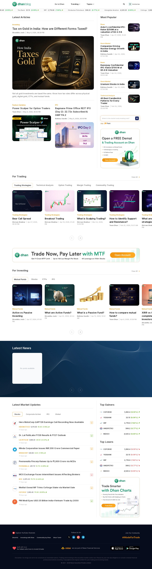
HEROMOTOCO (24, 427)
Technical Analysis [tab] (44, 185)
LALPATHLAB (23, 440)
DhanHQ (15, 537)
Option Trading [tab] (65, 185)
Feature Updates (19, 105)
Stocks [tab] (34, 279)
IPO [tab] (53, 279)
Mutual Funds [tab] (20, 279)
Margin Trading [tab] (84, 185)
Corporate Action (33, 414)
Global (58, 414)
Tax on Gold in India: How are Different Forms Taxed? (49, 28)
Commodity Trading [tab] (105, 185)
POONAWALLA (24, 466)
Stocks (17, 414)
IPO (56, 105)
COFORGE (22, 492)
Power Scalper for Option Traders (31, 108)
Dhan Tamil (57, 537)
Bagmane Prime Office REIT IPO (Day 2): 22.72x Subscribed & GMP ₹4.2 (73, 111)
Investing (16, 25)
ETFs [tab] (44, 279)
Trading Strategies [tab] (22, 185)
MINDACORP (23, 453)
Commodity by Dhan (44, 537)
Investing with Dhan (27, 537)
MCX (20, 479)
